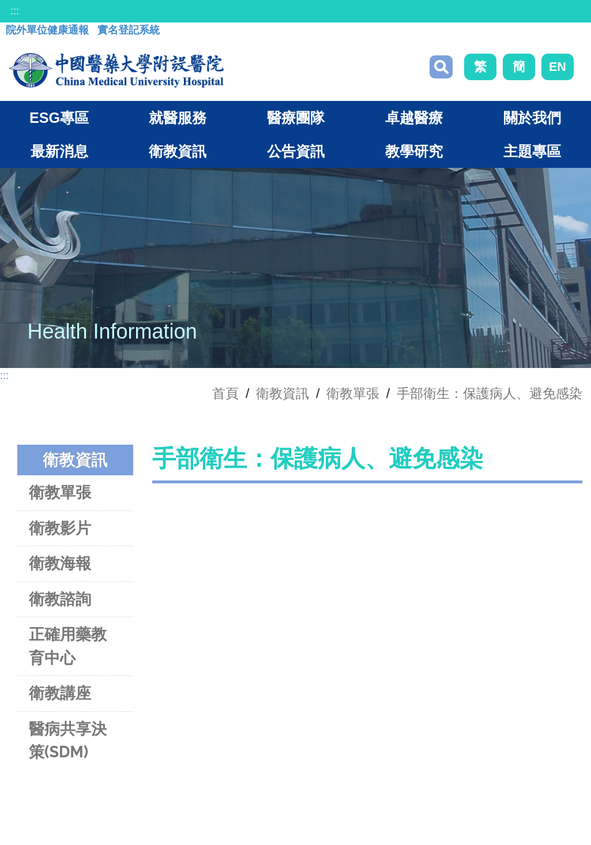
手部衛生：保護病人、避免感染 (489, 393)
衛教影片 (60, 528)
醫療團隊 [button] (296, 118)
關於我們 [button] (532, 118)
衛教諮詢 (60, 599)
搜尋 (441, 66)
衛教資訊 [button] (177, 151)
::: (14, 11)
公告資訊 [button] (296, 151)
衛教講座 (60, 693)
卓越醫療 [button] (414, 118)
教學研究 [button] (414, 151)
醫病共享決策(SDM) (68, 740)
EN (557, 66)
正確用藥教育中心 (68, 646)
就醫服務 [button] (177, 118)
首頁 (225, 393)
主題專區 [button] (532, 151)
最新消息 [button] (59, 151)
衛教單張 (352, 393)
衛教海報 (60, 563)
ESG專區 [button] (59, 118)
